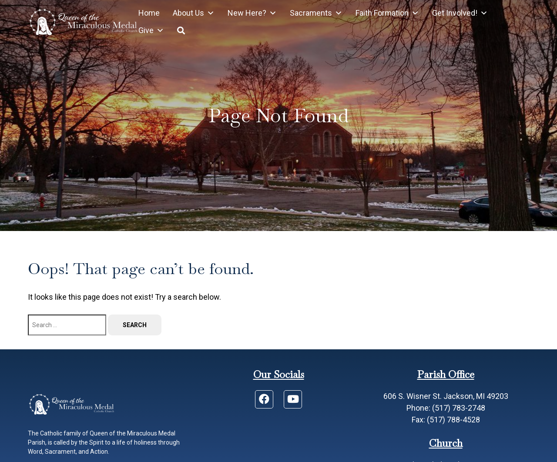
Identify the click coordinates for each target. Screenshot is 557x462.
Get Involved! (460, 13)
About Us (194, 13)
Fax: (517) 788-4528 (446, 419)
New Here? (252, 13)
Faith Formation (387, 13)
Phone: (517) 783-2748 (445, 407)
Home (149, 12)
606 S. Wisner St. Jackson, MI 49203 (445, 396)
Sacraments (316, 13)
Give (151, 30)
